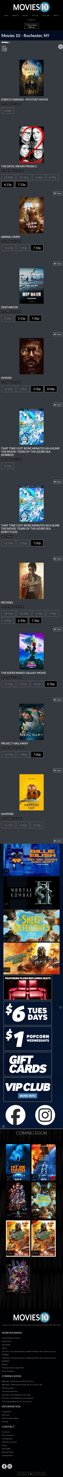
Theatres (31, 20)
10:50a (8, 613)
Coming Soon (7, 1411)
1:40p (38, 177)
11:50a (8, 543)
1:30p (23, 248)
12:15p (24, 177)
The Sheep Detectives (10, 1391)
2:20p (23, 543)
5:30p (37, 389)
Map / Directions (8, 1435)
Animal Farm (6, 1341)
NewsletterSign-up (31, 26)
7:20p (37, 543)
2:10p (23, 684)
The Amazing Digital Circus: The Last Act (16, 1401)
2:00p (7, 110)
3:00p (23, 389)
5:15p (21, 318)
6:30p (21, 620)
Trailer (57, 193)
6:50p (51, 684)
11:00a (8, 177)
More (55, 15)
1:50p (38, 613)
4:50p (7, 466)
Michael (4, 1364)
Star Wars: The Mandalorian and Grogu (16, 1395)
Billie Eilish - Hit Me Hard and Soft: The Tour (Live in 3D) (22, 1385)
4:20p (37, 684)
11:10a (8, 248)
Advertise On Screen (9, 1442)
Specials (25, 15)
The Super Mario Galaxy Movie (13, 1368)
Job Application (7, 1439)
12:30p (24, 613)
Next (60, 46)
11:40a (8, 389)
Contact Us (6, 1432)
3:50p (7, 318)
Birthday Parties (8, 1452)
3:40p (23, 754)
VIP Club (35, 15)
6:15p (7, 184)
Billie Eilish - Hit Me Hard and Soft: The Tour (18, 1381)
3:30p (52, 613)
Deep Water (6, 1345)
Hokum (4, 1348)
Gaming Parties (7, 1455)
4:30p (52, 177)
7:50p (35, 318)
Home (6, 15)
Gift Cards (46, 15)
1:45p (23, 825)
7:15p (21, 184)
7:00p (37, 754)
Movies (14, 15)
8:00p (51, 389)
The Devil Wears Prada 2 (11, 1338)
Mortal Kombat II (8, 1388)
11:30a (8, 684)
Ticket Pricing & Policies (10, 1418)
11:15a (8, 825)
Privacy (4, 1445)
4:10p (37, 825)
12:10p (8, 754)
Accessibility (6, 1449)
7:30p (35, 620)
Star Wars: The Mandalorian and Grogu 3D (17, 1398)
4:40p (7, 620)
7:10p (37, 248)
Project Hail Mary (8, 1371)
